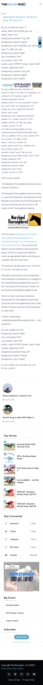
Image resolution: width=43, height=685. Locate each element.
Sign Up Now (21, 637)
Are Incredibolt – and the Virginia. (28, 481)
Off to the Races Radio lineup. (26, 457)
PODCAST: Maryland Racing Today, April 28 (26, 505)
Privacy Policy (29, 679)
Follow (33, 523)
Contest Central (12, 620)
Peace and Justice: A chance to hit (17, 395)
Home (3, 14)
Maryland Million (12, 605)
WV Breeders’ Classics (15, 613)
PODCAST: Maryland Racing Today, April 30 (26, 493)
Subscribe (33, 555)
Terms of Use (14, 679)
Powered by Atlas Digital (12, 668)
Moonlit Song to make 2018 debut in (18, 417)
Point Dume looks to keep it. (28, 469)
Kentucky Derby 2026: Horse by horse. (26, 445)
